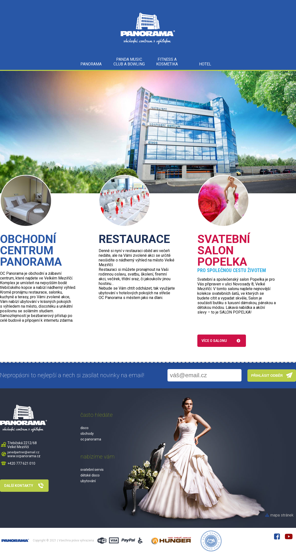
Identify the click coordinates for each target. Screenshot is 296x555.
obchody (87, 434)
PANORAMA (91, 64)
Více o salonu (214, 341)
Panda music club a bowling (129, 61)
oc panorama (90, 439)
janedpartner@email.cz (23, 452)
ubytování (88, 481)
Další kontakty (18, 486)
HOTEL (205, 64)
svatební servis (92, 470)
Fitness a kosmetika (167, 61)
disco (84, 428)
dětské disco (90, 475)
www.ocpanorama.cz (23, 456)
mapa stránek (282, 515)
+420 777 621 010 (21, 463)
